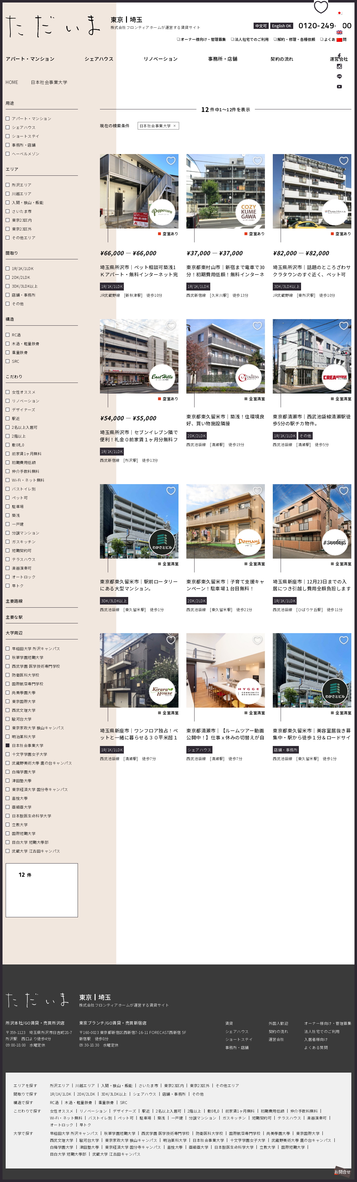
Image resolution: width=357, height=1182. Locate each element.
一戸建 (18, 516)
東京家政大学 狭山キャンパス (38, 720)
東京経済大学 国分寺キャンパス (40, 782)
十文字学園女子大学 (29, 746)
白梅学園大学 (24, 764)
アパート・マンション (30, 51)
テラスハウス (24, 552)
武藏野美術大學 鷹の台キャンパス (42, 755)
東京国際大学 (24, 694)
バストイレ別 (24, 481)
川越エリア (22, 186)
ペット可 (20, 490)
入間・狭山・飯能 (27, 195)
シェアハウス (100, 51)
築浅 (16, 508)
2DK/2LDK (21, 270)
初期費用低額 (24, 455)
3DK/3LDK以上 (25, 278)
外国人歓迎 (278, 1003)
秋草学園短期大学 (27, 650)
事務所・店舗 (228, 51)
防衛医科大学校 (26, 667)
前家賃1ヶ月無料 (26, 446)
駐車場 (18, 499)
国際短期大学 (24, 826)
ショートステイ (26, 128)
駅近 (16, 411)
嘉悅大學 (20, 790)
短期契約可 (22, 543)
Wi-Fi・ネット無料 (28, 472)
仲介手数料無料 (26, 464)
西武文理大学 (24, 702)
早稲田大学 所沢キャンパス (36, 641)
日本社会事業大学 (27, 738)
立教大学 (20, 817)
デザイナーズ (23, 402)
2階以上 (19, 428)
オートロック (24, 569)
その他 (18, 296)
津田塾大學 (22, 773)
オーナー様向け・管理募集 (202, 27)
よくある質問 (316, 1027)
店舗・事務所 (24, 287)
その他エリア (24, 230)
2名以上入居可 (25, 420)
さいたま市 (22, 204)
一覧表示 (25, 885)
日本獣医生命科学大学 (31, 808)
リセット (59, 867)
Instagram (339, 66)
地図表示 (59, 885)
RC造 (16, 327)
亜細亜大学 (22, 799)
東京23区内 (22, 212)
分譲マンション (26, 525)
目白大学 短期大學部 (30, 834)
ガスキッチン (24, 534)
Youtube (339, 87)
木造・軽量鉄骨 (26, 336)
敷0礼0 (18, 437)
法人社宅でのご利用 (253, 27)
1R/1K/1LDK (22, 261)
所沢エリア (22, 177)
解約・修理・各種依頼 (299, 27)
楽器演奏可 (22, 560)
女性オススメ (24, 384)
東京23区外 (22, 221)
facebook (339, 55)
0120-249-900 (325, 19)
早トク (18, 578)
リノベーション (165, 51)
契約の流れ (287, 51)
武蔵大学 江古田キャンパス (36, 843)
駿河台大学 (22, 711)
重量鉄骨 (20, 345)
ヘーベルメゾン (26, 146)
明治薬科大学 (24, 729)
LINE (339, 77)
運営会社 (341, 51)
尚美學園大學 (24, 685)
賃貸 (229, 1003)
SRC (15, 353)
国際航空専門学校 (27, 676)
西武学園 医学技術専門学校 (36, 658)
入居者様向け (316, 1018)
